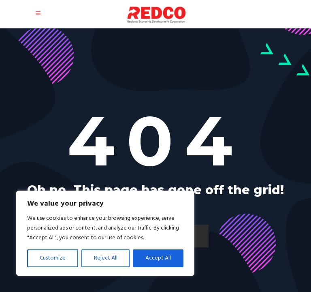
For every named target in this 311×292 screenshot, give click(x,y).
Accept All (158, 258)
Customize (53, 258)
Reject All (105, 258)
